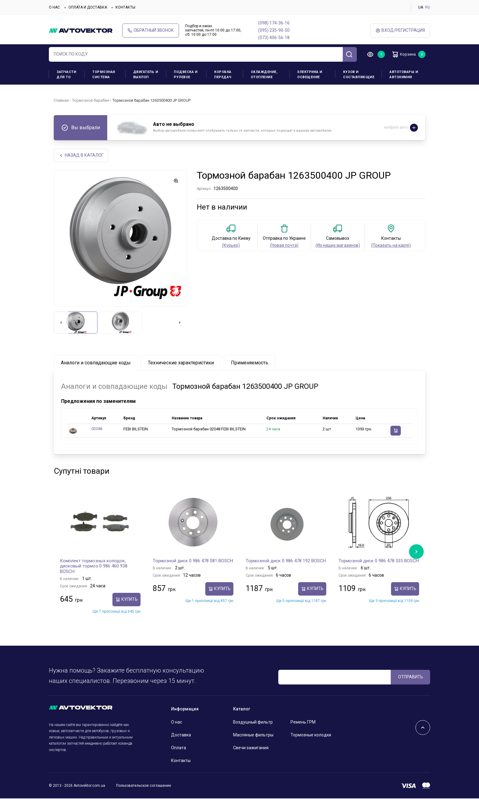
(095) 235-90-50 (274, 30)
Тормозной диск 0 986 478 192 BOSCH (286, 561)
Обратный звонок (150, 30)
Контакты (125, 7)
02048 (96, 429)
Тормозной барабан (90, 100)
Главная (61, 100)
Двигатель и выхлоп (145, 74)
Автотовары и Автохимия (403, 74)
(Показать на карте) (391, 245)
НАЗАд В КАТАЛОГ (81, 155)
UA (420, 7)
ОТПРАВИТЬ (410, 677)
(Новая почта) (284, 245)
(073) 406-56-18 (274, 37)
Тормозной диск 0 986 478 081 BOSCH (193, 561)
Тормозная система (103, 74)
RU (427, 7)
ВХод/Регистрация (400, 30)
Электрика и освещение (309, 74)
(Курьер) (231, 245)
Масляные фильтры (253, 735)
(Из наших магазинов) (338, 245)
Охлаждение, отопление (264, 74)
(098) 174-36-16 (274, 22)
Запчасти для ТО (66, 74)
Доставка (181, 735)
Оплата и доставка (87, 7)
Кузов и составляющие (358, 74)
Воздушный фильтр (253, 722)
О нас (54, 7)
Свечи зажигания (251, 748)
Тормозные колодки (311, 735)
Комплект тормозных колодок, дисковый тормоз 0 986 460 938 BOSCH (93, 566)
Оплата (178, 748)
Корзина (406, 54)
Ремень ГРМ (303, 722)
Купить (126, 600)
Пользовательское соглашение (143, 786)
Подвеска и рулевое (185, 74)
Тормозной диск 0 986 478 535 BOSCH (378, 561)
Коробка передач (223, 74)
